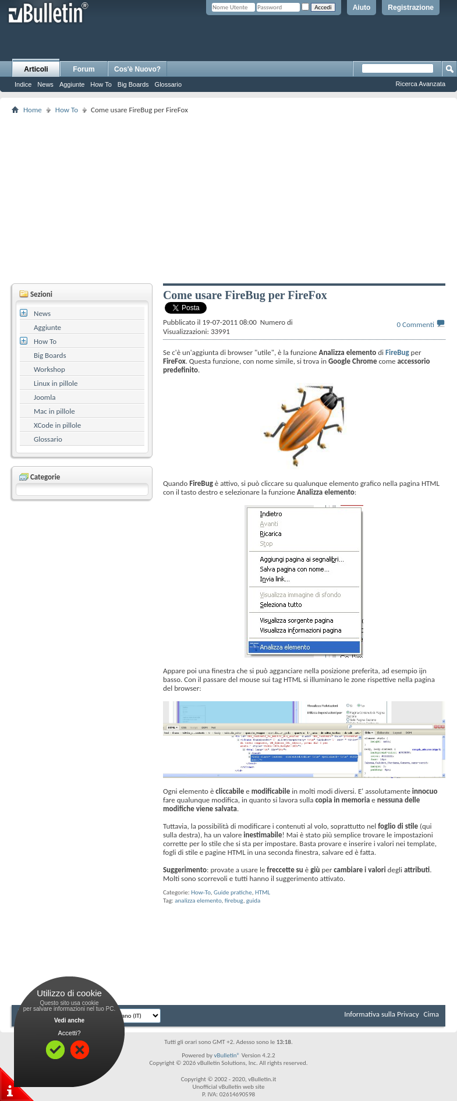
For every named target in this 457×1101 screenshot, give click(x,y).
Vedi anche (69, 1020)
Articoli (36, 69)
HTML (262, 892)
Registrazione (411, 7)
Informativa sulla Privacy (381, 1014)
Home (32, 109)
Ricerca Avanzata (420, 83)
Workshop (49, 369)
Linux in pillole (56, 383)
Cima (431, 1014)
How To (100, 84)
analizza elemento (198, 900)
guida (253, 900)
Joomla (44, 397)
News (45, 84)
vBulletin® (227, 1055)
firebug (234, 900)
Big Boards (133, 84)
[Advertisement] (234, 198)
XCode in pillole (57, 425)
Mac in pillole (54, 411)
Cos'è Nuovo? (137, 69)
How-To (201, 892)
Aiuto (362, 7)
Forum (83, 69)
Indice (23, 84)
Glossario (168, 84)
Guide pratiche (233, 892)
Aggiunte (71, 84)
